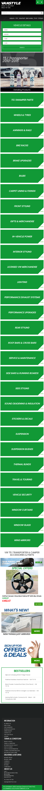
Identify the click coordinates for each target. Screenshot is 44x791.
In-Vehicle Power (22, 236)
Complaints (7, 766)
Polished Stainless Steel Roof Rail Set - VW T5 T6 (20, 679)
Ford (35, 18)
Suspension (22, 433)
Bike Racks (22, 145)
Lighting (22, 282)
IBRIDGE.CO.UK (24, 788)
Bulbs (22, 175)
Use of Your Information (11, 749)
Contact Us (7, 732)
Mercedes (29, 18)
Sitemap (6, 736)
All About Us (7, 723)
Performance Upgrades (22, 312)
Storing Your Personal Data (12, 750)
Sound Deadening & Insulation (22, 403)
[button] (3, 562)
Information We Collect (11, 745)
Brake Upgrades (22, 160)
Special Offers (22, 568)
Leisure (12, 18)
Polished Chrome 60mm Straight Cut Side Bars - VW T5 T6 (22, 692)
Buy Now (38, 604)
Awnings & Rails (22, 130)
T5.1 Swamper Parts (22, 99)
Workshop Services (9, 729)
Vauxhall (22, 18)
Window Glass (22, 525)
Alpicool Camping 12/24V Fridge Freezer (17, 675)
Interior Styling (22, 251)
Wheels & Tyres (22, 115)
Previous (3, 588)
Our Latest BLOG (8, 734)
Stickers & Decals (22, 418)
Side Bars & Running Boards (22, 373)
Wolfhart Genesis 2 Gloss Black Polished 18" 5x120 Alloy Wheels (21, 596)
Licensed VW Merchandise (22, 266)
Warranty (7, 763)
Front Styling (22, 206)
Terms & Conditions (9, 743)
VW (16, 18)
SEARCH (22, 47)
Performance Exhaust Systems (22, 297)
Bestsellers (22, 671)
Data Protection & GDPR (10, 752)
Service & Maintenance (22, 357)
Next (40, 588)
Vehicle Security (22, 494)
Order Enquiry (8, 731)
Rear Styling (22, 327)
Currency (7, 761)
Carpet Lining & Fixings (22, 190)
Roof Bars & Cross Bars (22, 342)
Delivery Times (8, 759)
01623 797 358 (5, 8)
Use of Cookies (8, 747)
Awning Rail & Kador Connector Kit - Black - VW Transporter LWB (20, 698)
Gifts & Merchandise (22, 221)
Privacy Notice (8, 741)
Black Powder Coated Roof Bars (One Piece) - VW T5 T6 (21, 685)
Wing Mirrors (22, 540)
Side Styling (22, 388)
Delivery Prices (8, 757)
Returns (6, 765)
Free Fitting (7, 725)
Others (40, 18)
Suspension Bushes (22, 449)
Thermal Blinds (22, 464)
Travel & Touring (22, 479)
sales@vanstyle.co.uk (10, 782)
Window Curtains (22, 509)
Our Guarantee (8, 727)
